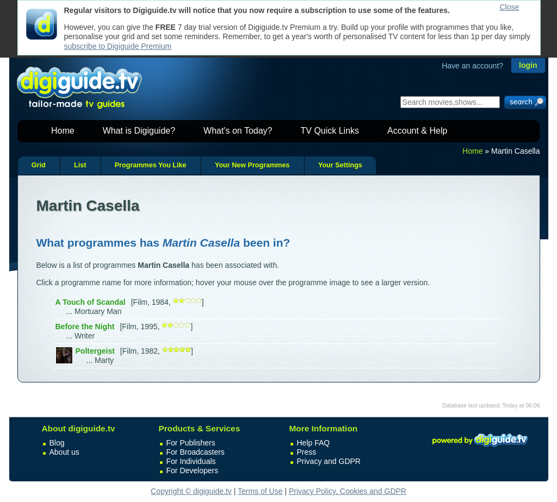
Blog (57, 442)
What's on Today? (237, 130)
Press (307, 452)
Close (509, 7)
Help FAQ (313, 442)
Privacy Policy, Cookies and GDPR (347, 491)
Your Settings (340, 165)
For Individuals (191, 461)
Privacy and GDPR (329, 461)
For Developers (192, 470)
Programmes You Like (151, 165)
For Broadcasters (195, 452)
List (80, 165)
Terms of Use (260, 491)
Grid (39, 165)
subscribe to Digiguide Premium (118, 46)
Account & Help (417, 130)
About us (64, 452)
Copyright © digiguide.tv (191, 491)
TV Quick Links (329, 130)
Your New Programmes (252, 165)
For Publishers (190, 442)
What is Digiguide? (139, 130)
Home (63, 130)
